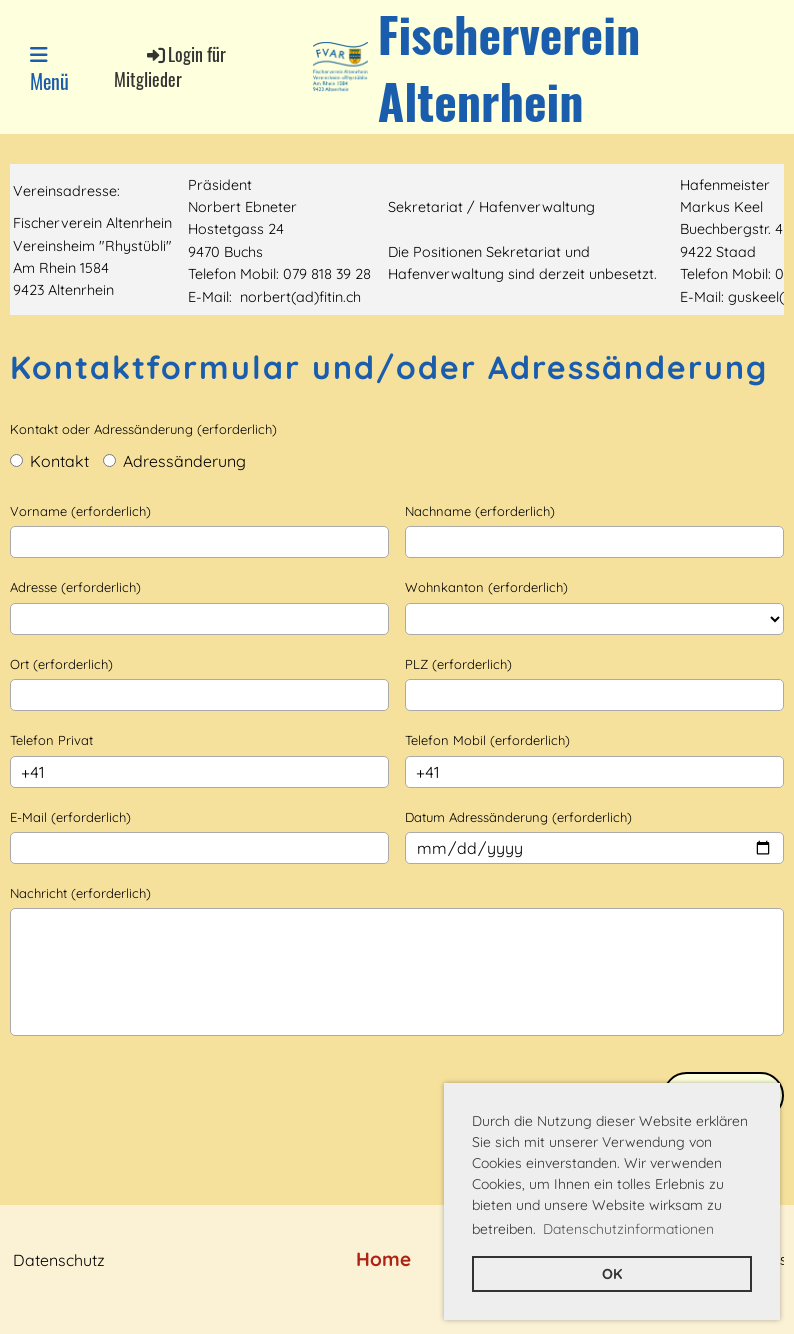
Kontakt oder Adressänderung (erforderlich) (143, 429)
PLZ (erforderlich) (458, 664)
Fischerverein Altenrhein (509, 67)
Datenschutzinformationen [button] (628, 1229)
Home (383, 1259)
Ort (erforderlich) (61, 664)
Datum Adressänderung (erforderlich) (518, 817)
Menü (49, 70)
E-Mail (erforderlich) (70, 817)
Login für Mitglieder (170, 66)
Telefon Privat (51, 740)
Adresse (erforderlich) (75, 587)
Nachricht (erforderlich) (80, 893)
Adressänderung (174, 461)
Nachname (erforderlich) (480, 511)
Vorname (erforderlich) (80, 511)
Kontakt (49, 461)
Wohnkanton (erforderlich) (486, 587)
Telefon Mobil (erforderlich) (487, 740)
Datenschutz (59, 1260)
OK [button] (612, 1274)
